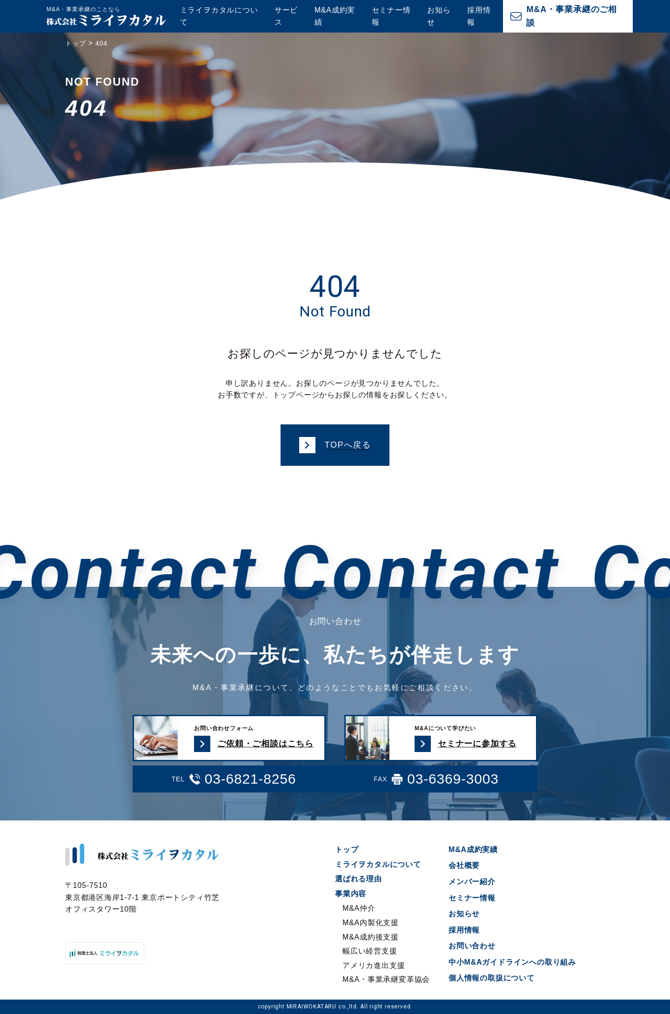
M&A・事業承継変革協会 (386, 979)
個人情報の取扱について (492, 978)
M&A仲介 (358, 908)
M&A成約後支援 (370, 937)
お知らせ (438, 16)
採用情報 (478, 16)
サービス (286, 16)
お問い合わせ (472, 946)
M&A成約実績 (335, 16)
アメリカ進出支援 (373, 965)
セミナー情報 (391, 16)
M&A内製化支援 (370, 923)
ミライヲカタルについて (219, 16)
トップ (346, 849)
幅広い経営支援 (369, 951)
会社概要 (464, 865)
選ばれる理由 (358, 879)
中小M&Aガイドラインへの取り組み (512, 962)
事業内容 (350, 894)
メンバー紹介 (472, 882)
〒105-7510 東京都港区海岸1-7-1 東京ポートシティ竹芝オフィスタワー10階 (142, 897)
